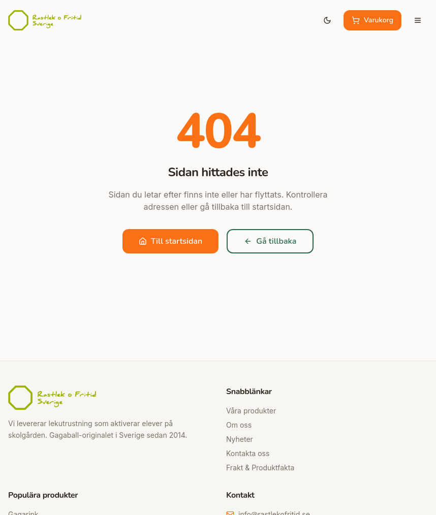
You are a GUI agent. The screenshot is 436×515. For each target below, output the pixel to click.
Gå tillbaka (270, 241)
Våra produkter (251, 410)
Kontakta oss (247, 453)
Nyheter (239, 439)
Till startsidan (171, 241)
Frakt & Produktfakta (260, 467)
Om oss (239, 425)
